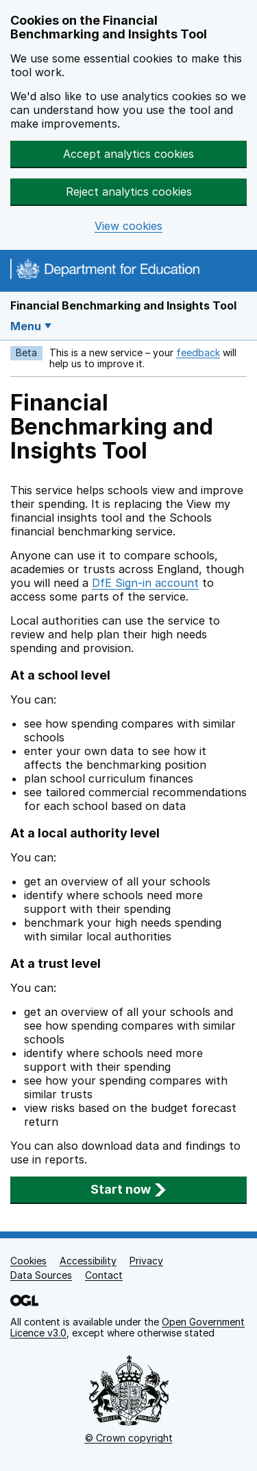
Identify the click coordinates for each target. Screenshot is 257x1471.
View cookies (128, 226)
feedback (198, 352)
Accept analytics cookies (128, 154)
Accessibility (88, 1260)
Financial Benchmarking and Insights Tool (123, 305)
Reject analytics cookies (129, 191)
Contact (104, 1275)
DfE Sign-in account (145, 583)
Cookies (28, 1260)
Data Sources (41, 1275)
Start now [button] (128, 1189)
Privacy (146, 1260)
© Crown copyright (129, 1438)
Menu (25, 326)
